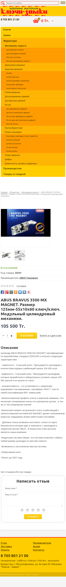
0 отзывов (21, 286)
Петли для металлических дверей (20, 120)
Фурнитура (10, 41)
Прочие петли (12, 124)
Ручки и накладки (13, 132)
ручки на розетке (13, 144)
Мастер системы (13, 57)
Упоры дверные (12, 155)
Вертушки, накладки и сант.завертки (22, 136)
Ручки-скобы (11, 151)
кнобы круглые (12, 77)
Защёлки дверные (14, 69)
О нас (4, 543)
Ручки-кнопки (12, 147)
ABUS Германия (28, 278)
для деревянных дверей (16, 109)
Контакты (38, 550)
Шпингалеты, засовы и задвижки (21, 163)
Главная (4, 192)
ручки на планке (13, 140)
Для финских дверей (15, 100)
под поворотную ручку (16, 88)
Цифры (8, 159)
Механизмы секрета (15, 46)
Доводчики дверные (15, 65)
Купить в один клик (50, 335)
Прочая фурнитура (13, 128)
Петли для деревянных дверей (19, 116)
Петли (8, 105)
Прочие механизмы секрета (18, 61)
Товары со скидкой (14, 174)
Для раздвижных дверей (17, 96)
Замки (7, 35)
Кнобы (9, 73)
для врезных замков (15, 50)
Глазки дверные (12, 92)
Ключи (7, 29)
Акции (36, 546)
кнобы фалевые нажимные (17, 81)
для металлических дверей (18, 113)
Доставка (6, 546)
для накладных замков (16, 53)
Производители (12, 168)
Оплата (5, 550)
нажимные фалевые (14, 84)
